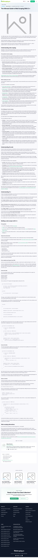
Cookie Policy (27, 515)
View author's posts (14, 449)
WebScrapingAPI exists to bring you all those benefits (9, 75)
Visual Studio (15, 225)
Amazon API (3, 515)
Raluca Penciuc (8, 6)
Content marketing (5, 100)
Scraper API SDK (16, 513)
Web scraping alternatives (7, 461)
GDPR (26, 519)
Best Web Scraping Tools (17, 529)
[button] (25, 1)
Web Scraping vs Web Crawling (18, 541)
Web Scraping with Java (5, 533)
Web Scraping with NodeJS (6, 537)
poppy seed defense (16, 265)
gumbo (3, 231)
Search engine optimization (6, 86)
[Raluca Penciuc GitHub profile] (7, 449)
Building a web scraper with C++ (8, 460)
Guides (3, 6)
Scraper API (3, 511)
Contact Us (27, 521)
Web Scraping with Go (5, 546)
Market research (4, 89)
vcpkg (3, 227)
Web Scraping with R (5, 539)
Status (14, 515)
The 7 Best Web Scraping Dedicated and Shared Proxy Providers (18, 535)
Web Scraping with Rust (5, 544)
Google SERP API (4, 513)
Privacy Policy (27, 513)
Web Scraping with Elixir (5, 542)
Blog (14, 517)
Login (28, 1)
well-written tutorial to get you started (28, 239)
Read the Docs (24, 498)
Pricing (2, 517)
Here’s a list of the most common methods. (15, 166)
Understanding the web (6, 457)
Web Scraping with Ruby (5, 535)
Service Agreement (28, 517)
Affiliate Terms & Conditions (30, 511)
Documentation (16, 511)
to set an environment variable (23, 242)
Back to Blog (3, 4)
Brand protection (5, 93)
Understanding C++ (6, 458)
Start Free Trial (14, 498)
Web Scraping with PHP (5, 531)
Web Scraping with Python (6, 529)
